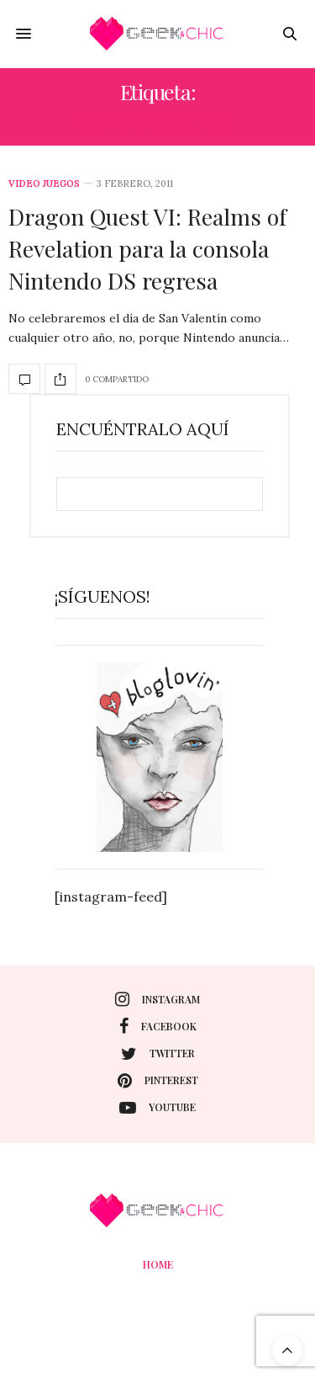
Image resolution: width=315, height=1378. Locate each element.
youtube (157, 1107)
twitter (158, 1053)
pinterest (158, 1080)
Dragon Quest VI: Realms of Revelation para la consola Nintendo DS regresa (147, 248)
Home (158, 1264)
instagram (157, 999)
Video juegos (44, 184)
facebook (158, 1026)
